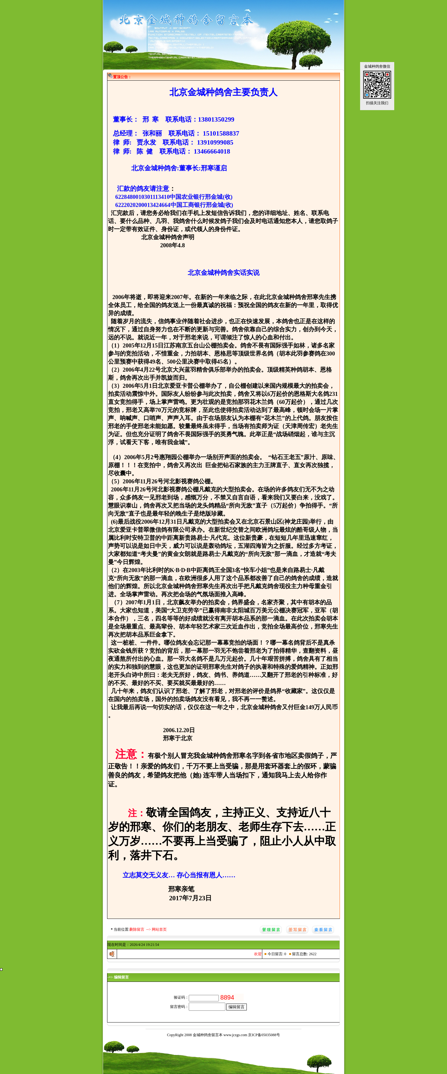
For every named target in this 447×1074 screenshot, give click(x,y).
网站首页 (159, 929)
